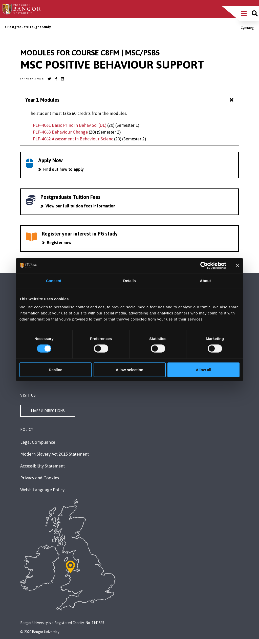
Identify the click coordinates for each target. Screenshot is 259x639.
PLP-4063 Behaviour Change (60, 132)
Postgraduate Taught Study (29, 27)
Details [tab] (129, 281)
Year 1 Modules (130, 100)
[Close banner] (238, 265)
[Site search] (254, 13)
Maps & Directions (48, 411)
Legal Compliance (37, 442)
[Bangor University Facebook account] (56, 79)
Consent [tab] (53, 281)
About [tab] (205, 281)
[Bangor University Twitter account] (49, 79)
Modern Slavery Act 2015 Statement (54, 454)
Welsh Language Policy (42, 489)
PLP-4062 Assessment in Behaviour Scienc (73, 138)
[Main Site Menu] (244, 13)
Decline (55, 369)
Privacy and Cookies (39, 477)
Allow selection (129, 369)
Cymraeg (247, 27)
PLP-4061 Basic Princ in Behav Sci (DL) (69, 125)
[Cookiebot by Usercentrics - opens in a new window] (204, 265)
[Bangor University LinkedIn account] (62, 79)
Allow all (203, 369)
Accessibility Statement (42, 465)
